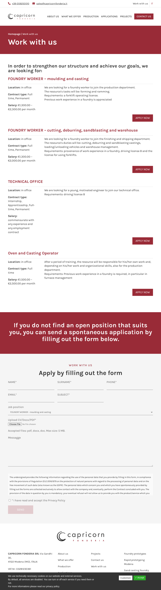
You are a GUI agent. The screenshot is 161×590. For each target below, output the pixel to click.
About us (53, 16)
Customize (125, 578)
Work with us (140, 3)
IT (152, 3)
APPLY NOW (143, 118)
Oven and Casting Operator (33, 253)
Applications (109, 16)
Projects (126, 16)
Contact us (144, 16)
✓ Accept (139, 577)
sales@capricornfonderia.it (51, 3)
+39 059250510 (20, 3)
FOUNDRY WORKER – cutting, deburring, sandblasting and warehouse (73, 130)
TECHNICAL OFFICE (25, 181)
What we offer (71, 16)
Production (91, 16)
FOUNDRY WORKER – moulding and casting (48, 78)
